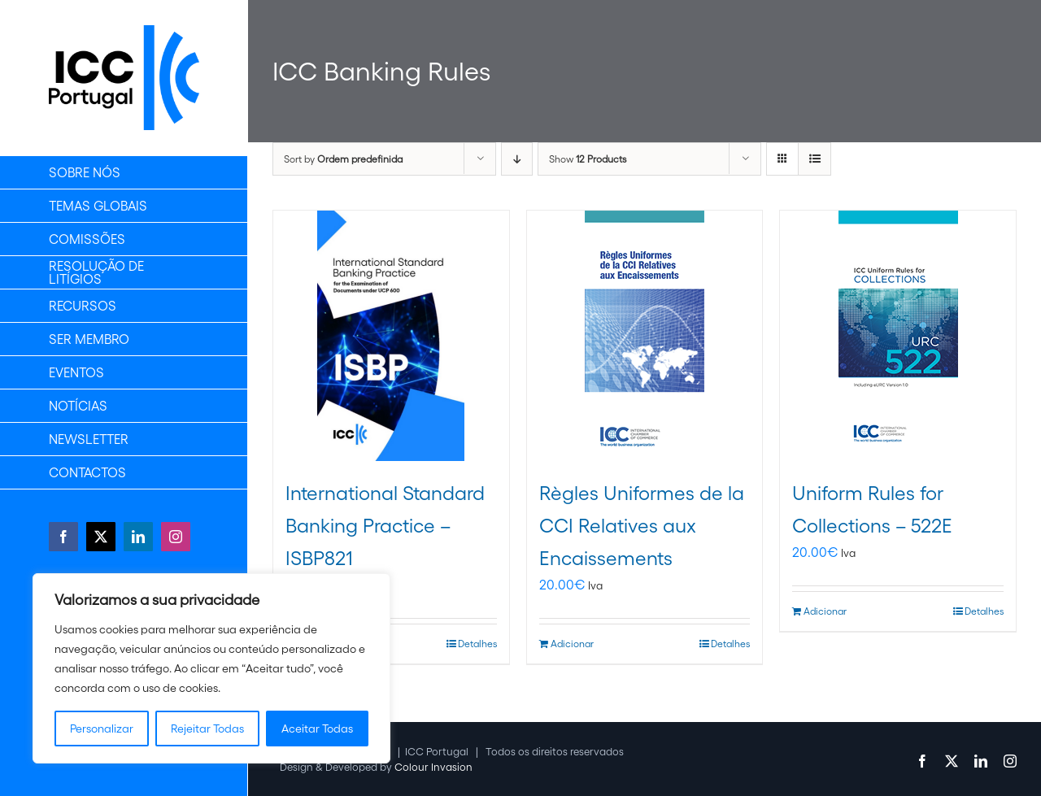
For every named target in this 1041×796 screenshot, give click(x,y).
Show (587, 159)
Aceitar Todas (317, 728)
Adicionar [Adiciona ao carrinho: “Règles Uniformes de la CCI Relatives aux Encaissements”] (572, 643)
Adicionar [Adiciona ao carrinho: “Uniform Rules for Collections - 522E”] (825, 611)
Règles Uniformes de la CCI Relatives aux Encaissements (641, 525)
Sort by (343, 159)
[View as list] (814, 159)
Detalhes (477, 643)
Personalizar (101, 728)
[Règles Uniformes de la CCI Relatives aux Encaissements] (645, 336)
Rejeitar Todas (207, 728)
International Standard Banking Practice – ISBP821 (385, 525)
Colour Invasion (433, 767)
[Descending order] (517, 159)
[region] (211, 668)
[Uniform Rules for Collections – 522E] (898, 336)
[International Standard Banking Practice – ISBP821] (391, 336)
